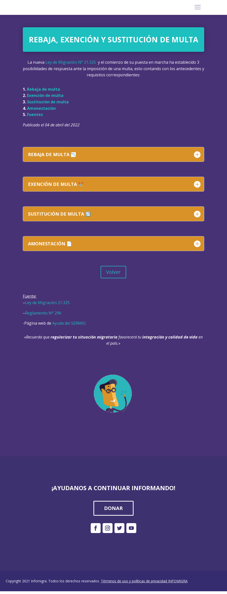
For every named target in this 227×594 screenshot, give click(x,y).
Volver (113, 272)
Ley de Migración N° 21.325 (70, 62)
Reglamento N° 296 (43, 313)
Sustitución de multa (48, 102)
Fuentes (35, 114)
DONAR (113, 508)
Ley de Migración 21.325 (47, 302)
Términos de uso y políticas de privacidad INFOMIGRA (144, 581)
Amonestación (41, 108)
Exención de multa (45, 95)
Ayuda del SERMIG (69, 323)
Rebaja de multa (43, 89)
